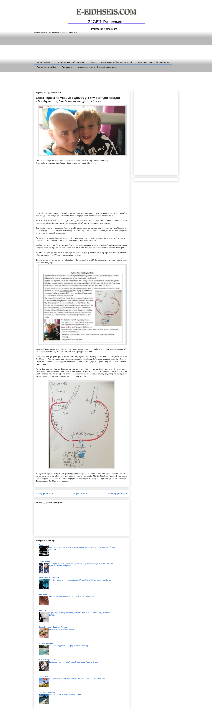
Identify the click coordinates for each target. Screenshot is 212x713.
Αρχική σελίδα (43, 62)
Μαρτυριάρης (44, 594)
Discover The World (47, 693)
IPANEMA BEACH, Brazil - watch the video (65, 695)
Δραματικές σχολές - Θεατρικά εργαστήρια (97, 67)
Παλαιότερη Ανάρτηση (117, 493)
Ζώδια (92, 62)
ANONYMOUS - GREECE (49, 578)
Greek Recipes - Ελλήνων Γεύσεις (53, 627)
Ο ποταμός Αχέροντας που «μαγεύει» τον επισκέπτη (68, 646)
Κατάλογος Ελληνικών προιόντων (153, 62)
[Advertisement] (83, 79)
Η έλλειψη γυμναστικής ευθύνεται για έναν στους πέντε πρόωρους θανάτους (77, 678)
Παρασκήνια (44, 545)
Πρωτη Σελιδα (44, 561)
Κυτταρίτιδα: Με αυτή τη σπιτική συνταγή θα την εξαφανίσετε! (71, 596)
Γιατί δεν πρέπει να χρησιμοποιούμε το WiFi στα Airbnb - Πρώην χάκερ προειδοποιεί (80, 580)
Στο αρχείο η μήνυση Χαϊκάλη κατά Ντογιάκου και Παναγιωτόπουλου (74, 662)
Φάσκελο (42, 611)
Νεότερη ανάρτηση (44, 493)
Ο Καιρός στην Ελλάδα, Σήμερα (70, 62)
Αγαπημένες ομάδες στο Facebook (116, 62)
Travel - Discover (46, 643)
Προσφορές (67, 67)
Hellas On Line (45, 676)
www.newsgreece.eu (47, 660)
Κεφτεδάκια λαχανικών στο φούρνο (62, 629)
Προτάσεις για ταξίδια (46, 67)
